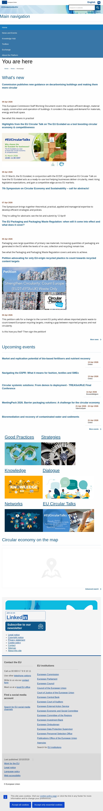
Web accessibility (12, 775)
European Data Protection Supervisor (55, 729)
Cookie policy (14, 643)
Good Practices (19, 437)
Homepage (20, 68)
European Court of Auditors (50, 702)
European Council (45, 683)
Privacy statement (16, 640)
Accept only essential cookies (48, 805)
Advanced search (93, 12)
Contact (11, 645)
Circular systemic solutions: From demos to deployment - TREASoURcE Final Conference (46, 387)
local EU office (23, 687)
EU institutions (54, 747)
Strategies (50, 437)
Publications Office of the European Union (57, 738)
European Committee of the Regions (54, 715)
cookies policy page (48, 796)
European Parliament (47, 679)
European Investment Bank (50, 720)
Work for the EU (11, 763)
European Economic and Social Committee (57, 711)
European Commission (48, 674)
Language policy (12, 771)
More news (94, 339)
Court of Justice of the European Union (55, 693)
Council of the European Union (51, 688)
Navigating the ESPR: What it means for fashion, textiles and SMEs (40, 373)
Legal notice (14, 635)
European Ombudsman (48, 724)
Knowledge (15, 470)
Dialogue (51, 470)
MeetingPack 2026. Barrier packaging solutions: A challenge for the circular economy (51, 402)
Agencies (41, 743)
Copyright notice (16, 637)
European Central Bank (48, 697)
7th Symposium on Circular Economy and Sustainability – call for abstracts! (45, 188)
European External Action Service (53, 706)
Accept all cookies (20, 805)
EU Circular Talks (59, 503)
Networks (14, 503)
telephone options (22, 676)
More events (94, 429)
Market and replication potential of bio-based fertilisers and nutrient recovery (46, 358)
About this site (15, 650)
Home (6, 68)
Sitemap (12, 648)
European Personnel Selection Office (54, 734)
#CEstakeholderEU (9, 7)
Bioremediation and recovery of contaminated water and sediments (40, 416)
